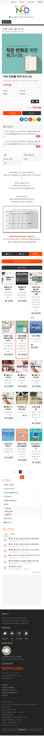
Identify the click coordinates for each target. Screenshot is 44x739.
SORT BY (22, 268)
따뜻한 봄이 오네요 (15, 566)
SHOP (6, 504)
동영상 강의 (9, 511)
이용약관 (5, 685)
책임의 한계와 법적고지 (10, 692)
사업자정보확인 (7, 715)
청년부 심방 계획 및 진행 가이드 (8, 338)
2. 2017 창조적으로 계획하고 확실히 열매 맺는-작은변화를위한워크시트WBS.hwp (22, 144)
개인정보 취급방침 (8, 687)
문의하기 (5, 695)
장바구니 (7, 522)
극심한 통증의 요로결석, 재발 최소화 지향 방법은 (26, 561)
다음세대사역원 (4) (10, 500)
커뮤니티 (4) (8, 518)
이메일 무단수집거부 (9, 690)
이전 (5, 163)
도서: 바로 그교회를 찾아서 (36, 446)
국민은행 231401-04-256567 (11, 657)
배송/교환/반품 (29, 155)
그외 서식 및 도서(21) (22, 261)
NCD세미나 (8, 496)
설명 (5, 155)
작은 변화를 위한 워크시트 (22, 338)
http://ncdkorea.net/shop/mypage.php (22, 242)
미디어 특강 (36, 336)
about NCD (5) (9, 488)
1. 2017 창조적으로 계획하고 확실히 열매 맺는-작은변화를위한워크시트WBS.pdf (22, 133)
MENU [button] (6, 22)
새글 (5, 534)
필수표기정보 (8, 159)
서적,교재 (8, 508)
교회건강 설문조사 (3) (11, 492)
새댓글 (12, 534)
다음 (25, 159)
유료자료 (8, 514)
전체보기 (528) (9, 485)
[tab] (22, 485)
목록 (35, 254)
